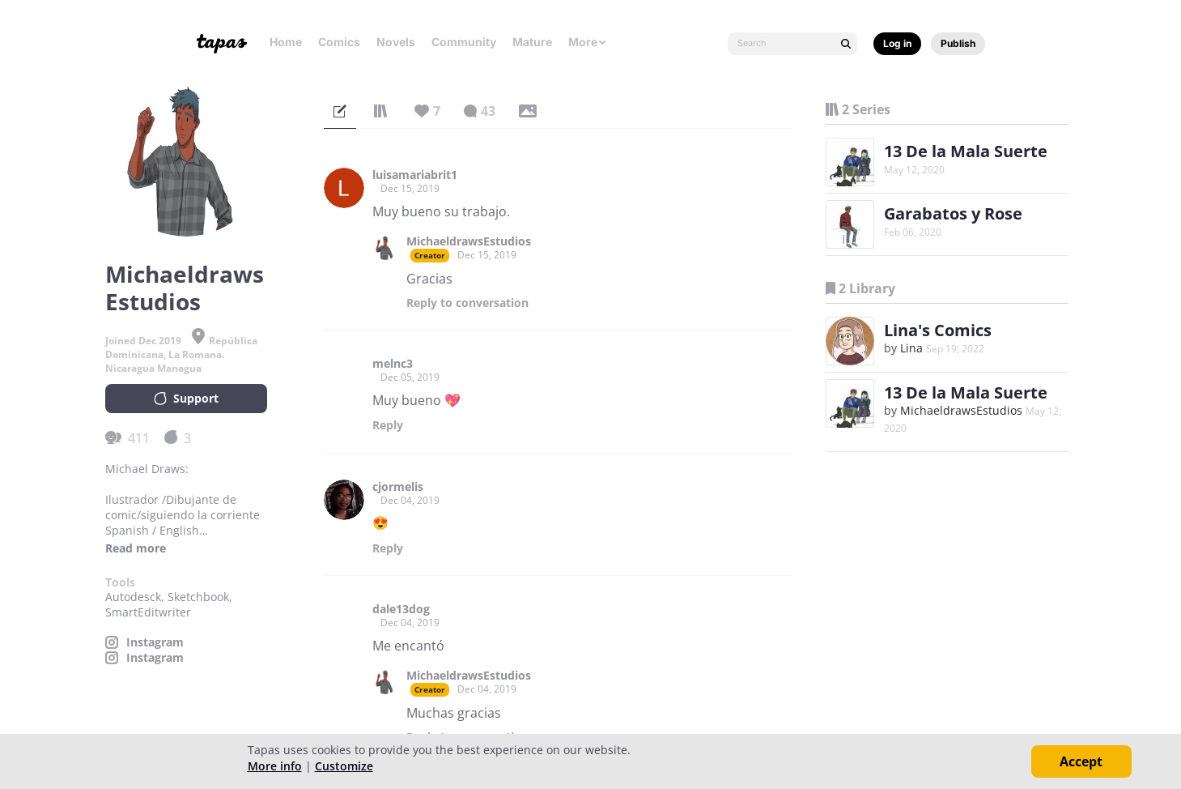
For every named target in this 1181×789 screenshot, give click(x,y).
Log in (897, 43)
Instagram (155, 642)
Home (286, 42)
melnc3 (392, 363)
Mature (532, 42)
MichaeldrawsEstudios (468, 241)
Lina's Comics (938, 330)
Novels (395, 42)
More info (275, 766)
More (587, 42)
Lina (911, 348)
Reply (467, 303)
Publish (958, 43)
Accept (1081, 761)
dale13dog (401, 609)
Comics (339, 42)
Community (463, 42)
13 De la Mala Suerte (965, 151)
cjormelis (397, 487)
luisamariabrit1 (414, 175)
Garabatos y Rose (953, 213)
